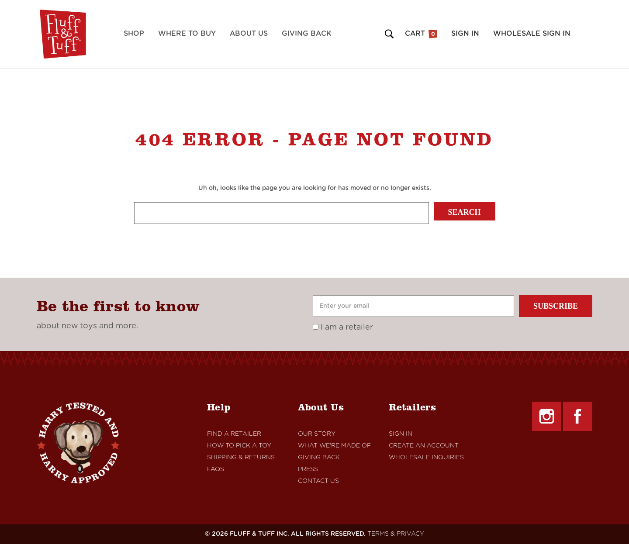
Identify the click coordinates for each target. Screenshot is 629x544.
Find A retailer (234, 434)
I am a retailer (343, 327)
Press (308, 469)
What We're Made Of (334, 446)
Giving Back (306, 33)
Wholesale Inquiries (426, 457)
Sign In (400, 434)
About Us (249, 33)
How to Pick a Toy (239, 446)
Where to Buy (187, 33)
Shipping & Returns (241, 457)
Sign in (465, 33)
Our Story (316, 434)
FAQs (215, 469)
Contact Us (318, 481)
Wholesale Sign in (531, 33)
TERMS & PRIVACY (395, 534)
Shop (134, 33)
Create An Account (424, 446)
